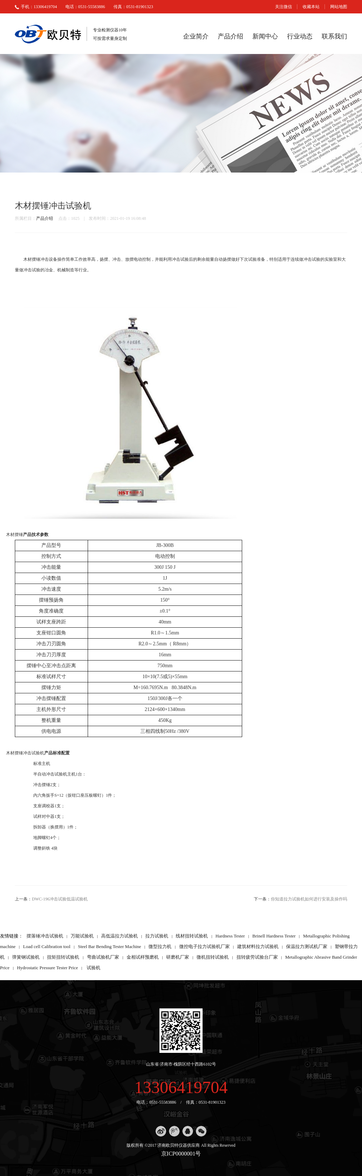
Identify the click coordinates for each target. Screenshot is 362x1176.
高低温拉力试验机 (119, 936)
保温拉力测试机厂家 (306, 946)
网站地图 (338, 6)
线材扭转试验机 (192, 936)
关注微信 (283, 6)
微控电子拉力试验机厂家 (204, 946)
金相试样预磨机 (143, 957)
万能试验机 (82, 936)
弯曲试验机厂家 (103, 957)
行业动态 (300, 36)
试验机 (93, 967)
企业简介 (196, 36)
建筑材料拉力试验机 (258, 946)
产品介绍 (230, 36)
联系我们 (334, 36)
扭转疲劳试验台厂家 (257, 957)
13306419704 (181, 1087)
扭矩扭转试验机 (63, 957)
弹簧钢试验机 (26, 957)
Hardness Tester (230, 936)
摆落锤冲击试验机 (45, 936)
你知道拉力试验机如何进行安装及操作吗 (309, 899)
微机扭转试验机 (213, 957)
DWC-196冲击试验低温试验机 (60, 899)
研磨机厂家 (177, 957)
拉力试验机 (156, 936)
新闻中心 (265, 36)
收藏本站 (311, 6)
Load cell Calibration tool (46, 946)
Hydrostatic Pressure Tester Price (47, 967)
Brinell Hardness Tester (274, 936)
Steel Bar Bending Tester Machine (109, 946)
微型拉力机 (159, 946)
